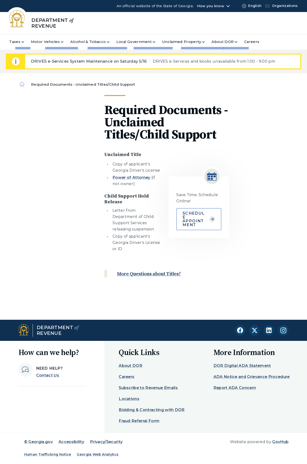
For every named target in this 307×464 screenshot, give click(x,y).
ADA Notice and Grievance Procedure (251, 376)
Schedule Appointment (199, 219)
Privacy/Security (106, 442)
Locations (129, 399)
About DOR (130, 365)
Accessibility (71, 442)
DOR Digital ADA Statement (242, 365)
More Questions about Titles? (149, 273)
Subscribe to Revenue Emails (148, 388)
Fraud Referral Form (139, 421)
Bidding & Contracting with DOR (152, 410)
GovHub (280, 442)
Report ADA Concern (234, 388)
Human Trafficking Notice (47, 454)
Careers (126, 376)
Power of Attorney (131, 177)
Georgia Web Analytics (97, 454)
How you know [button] (210, 6)
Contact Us (47, 375)
